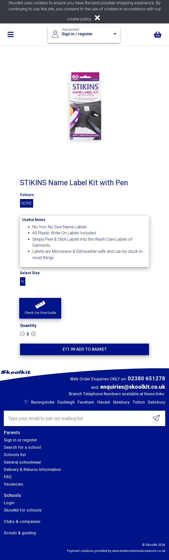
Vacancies (13, 484)
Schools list (15, 454)
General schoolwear (22, 462)
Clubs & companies (22, 521)
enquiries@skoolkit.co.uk (132, 387)
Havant (103, 402)
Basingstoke (42, 402)
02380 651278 (146, 378)
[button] (40, 308)
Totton (139, 402)
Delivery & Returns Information (32, 469)
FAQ (7, 476)
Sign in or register (20, 440)
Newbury (121, 402)
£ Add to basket (84, 349)
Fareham (86, 402)
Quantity (28, 325)
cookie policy (79, 19)
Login (9, 502)
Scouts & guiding (20, 532)
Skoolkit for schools (23, 510)
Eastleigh (66, 402)
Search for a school (22, 447)
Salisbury (156, 402)
